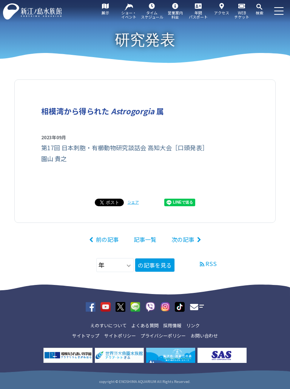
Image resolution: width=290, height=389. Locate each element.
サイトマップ (85, 335)
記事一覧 (145, 239)
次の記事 (182, 239)
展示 (105, 13)
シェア (133, 202)
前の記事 (107, 239)
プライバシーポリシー (163, 335)
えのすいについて (108, 325)
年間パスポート (198, 15)
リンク (193, 325)
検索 (259, 13)
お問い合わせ (204, 335)
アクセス (221, 13)
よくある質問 (145, 325)
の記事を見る (155, 265)
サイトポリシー (120, 335)
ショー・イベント (128, 15)
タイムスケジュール (152, 15)
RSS (211, 264)
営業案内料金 (175, 15)
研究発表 (145, 39)
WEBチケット (241, 15)
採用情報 (172, 325)
